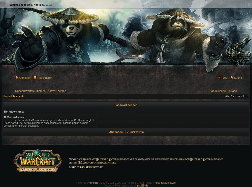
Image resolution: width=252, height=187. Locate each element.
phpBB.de (142, 185)
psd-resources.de (166, 182)
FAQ (222, 77)
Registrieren (43, 77)
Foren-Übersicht (13, 96)
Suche (236, 77)
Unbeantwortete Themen (30, 90)
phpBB (94, 182)
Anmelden (23, 77)
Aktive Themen (57, 90)
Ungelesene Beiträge (224, 90)
